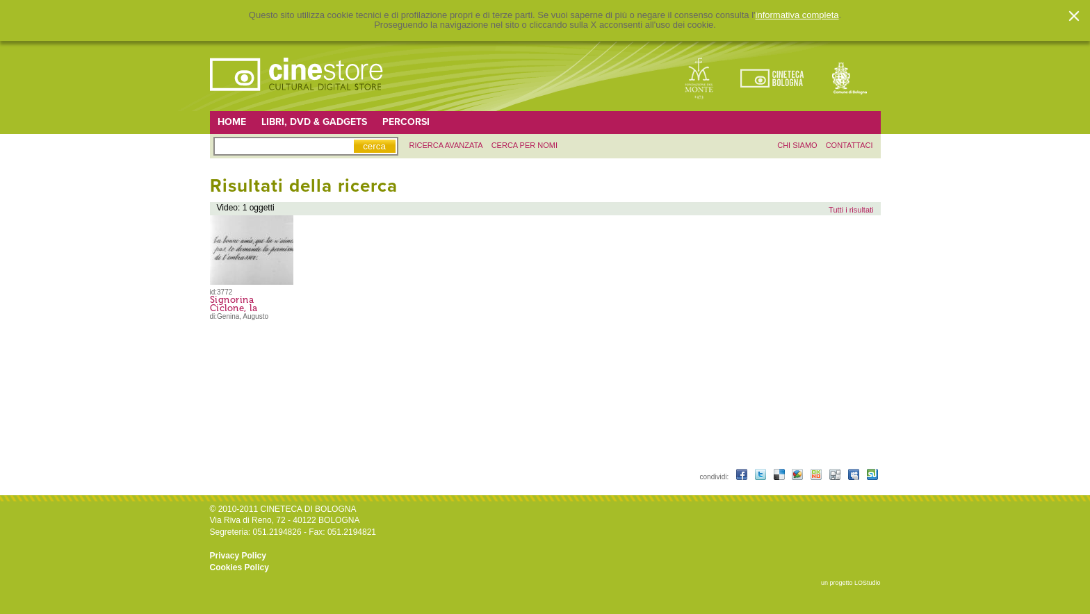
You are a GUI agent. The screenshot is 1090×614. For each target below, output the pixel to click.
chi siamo (797, 145)
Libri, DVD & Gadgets (314, 122)
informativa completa (797, 15)
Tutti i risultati (851, 210)
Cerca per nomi (524, 145)
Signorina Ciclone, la (234, 303)
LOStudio (867, 582)
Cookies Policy (239, 567)
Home (232, 122)
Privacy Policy (238, 556)
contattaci (849, 145)
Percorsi (406, 122)
